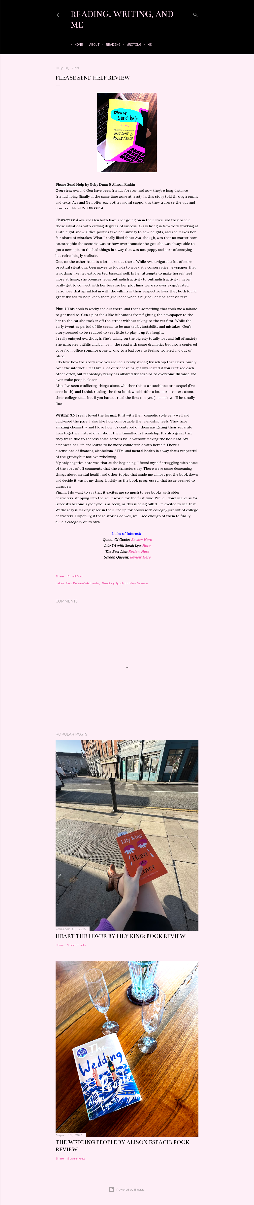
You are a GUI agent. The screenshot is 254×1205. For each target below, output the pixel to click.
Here (146, 545)
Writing (130, 45)
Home (74, 45)
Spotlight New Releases (131, 583)
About (90, 45)
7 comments (76, 945)
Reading (109, 45)
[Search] (195, 14)
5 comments (76, 1158)
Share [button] (60, 576)
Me (145, 45)
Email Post (75, 576)
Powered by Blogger (127, 1190)
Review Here (141, 539)
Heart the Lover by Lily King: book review (121, 936)
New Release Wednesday (83, 583)
